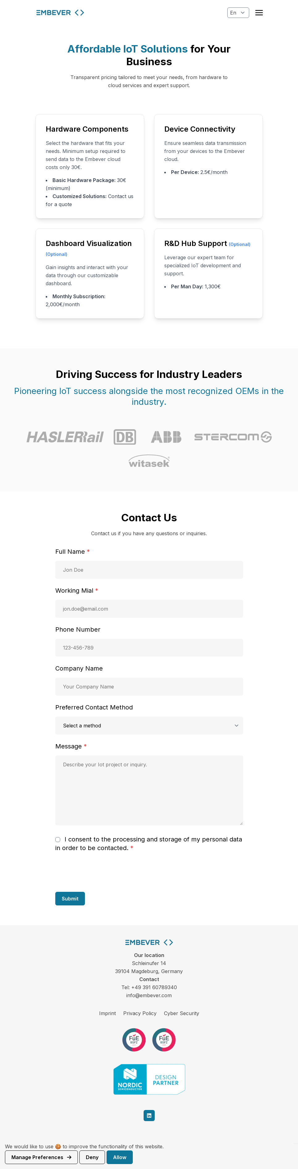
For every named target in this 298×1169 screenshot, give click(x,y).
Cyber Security (181, 1013)
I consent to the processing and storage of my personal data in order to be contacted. (148, 844)
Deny (92, 1157)
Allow (119, 1157)
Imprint (107, 1013)
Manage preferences (41, 1157)
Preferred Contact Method (94, 707)
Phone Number (77, 629)
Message (71, 746)
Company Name (79, 668)
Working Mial (76, 590)
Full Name (72, 551)
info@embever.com (149, 995)
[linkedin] (149, 1115)
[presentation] (102, 872)
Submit (70, 899)
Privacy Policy (140, 1013)
